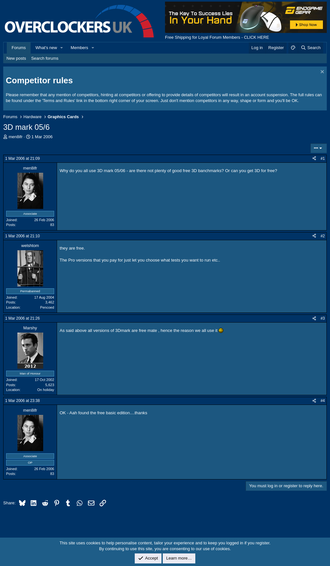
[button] (62, 47)
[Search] (310, 47)
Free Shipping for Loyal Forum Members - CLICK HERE (217, 37)
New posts (16, 58)
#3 (323, 318)
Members (79, 47)
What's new (46, 47)
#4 (323, 400)
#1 (323, 158)
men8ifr (16, 136)
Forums (19, 47)
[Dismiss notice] (321, 72)
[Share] (314, 158)
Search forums (45, 58)
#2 (323, 236)
